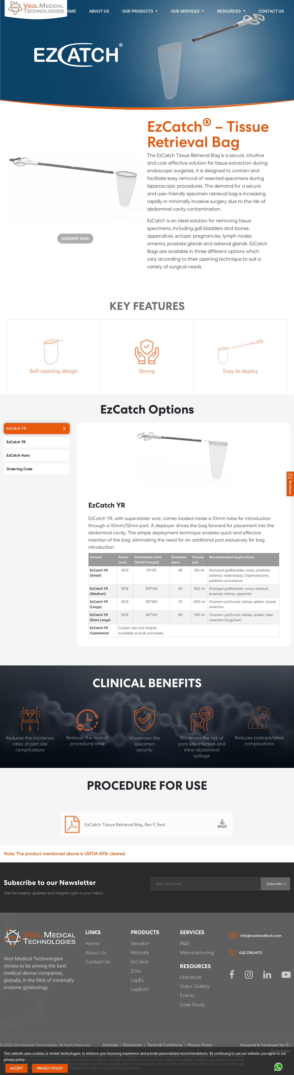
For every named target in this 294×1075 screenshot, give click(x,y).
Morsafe (140, 953)
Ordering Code (36, 469)
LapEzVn (140, 989)
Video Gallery (195, 986)
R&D (185, 944)
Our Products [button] (138, 11)
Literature (190, 977)
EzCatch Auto (36, 455)
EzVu (136, 971)
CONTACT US (271, 11)
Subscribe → (276, 883)
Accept (16, 1068)
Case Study (192, 1005)
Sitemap (111, 1045)
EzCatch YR (36, 428)
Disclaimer (132, 1045)
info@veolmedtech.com (260, 936)
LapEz (137, 980)
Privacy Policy (200, 1045)
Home (70, 11)
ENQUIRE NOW (75, 238)
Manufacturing (197, 953)
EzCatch (140, 962)
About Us (99, 11)
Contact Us (97, 962)
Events (187, 996)
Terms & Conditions (165, 1045)
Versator (140, 944)
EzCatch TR (36, 442)
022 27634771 (250, 953)
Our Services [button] (185, 11)
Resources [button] (229, 11)
